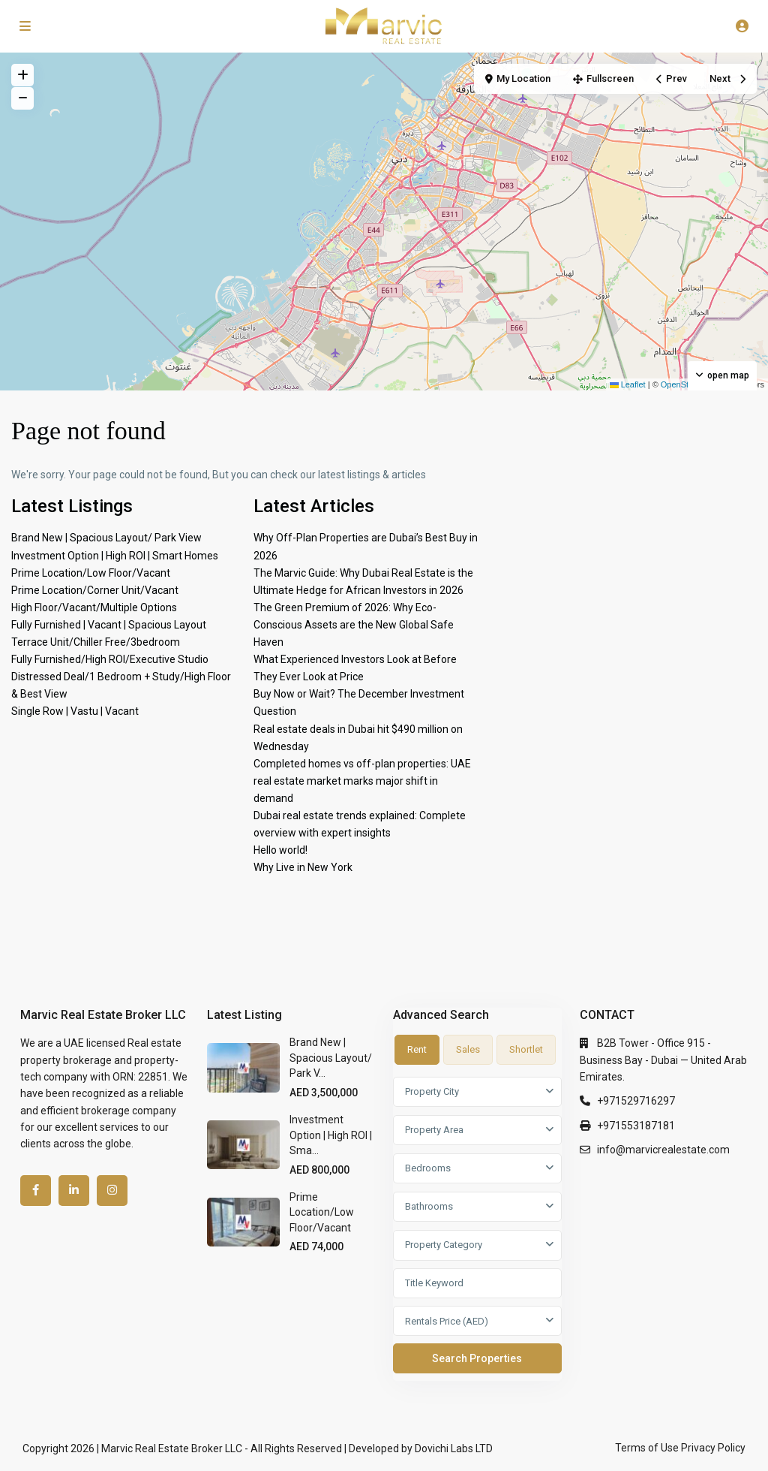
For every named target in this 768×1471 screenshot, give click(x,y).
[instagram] (112, 1190)
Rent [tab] (417, 1049)
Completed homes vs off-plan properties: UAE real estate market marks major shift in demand (362, 781)
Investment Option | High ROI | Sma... (331, 1135)
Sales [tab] (468, 1049)
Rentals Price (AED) (446, 1321)
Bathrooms (429, 1206)
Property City (432, 1091)
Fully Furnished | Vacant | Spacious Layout (108, 625)
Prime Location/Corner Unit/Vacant (94, 590)
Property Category (443, 1244)
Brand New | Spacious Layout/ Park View (106, 538)
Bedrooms (428, 1168)
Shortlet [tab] (526, 1049)
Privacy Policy (713, 1448)
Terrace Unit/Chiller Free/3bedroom (95, 642)
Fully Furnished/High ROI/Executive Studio (109, 659)
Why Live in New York (303, 867)
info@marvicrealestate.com (663, 1150)
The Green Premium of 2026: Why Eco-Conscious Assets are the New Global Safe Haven (354, 624)
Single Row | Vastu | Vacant (75, 711)
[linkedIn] (73, 1190)
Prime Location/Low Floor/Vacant (90, 573)
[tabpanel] (477, 1228)
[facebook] (35, 1190)
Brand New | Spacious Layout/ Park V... (331, 1057)
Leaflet (628, 384)
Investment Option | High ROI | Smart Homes (114, 556)
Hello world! (281, 850)
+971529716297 (636, 1101)
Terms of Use (647, 1448)
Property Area (434, 1129)
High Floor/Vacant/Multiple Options (94, 607)
